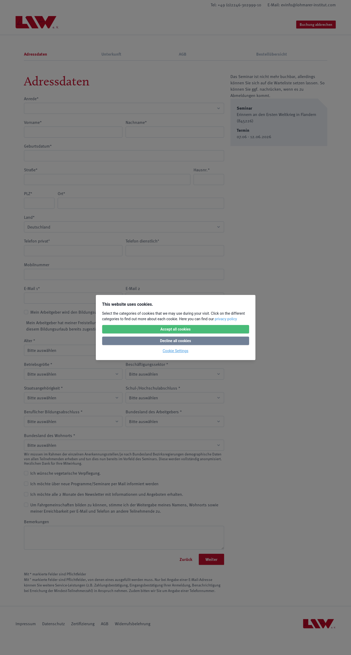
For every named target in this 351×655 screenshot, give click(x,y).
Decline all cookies (175, 341)
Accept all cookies (175, 329)
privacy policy (226, 319)
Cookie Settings (176, 351)
